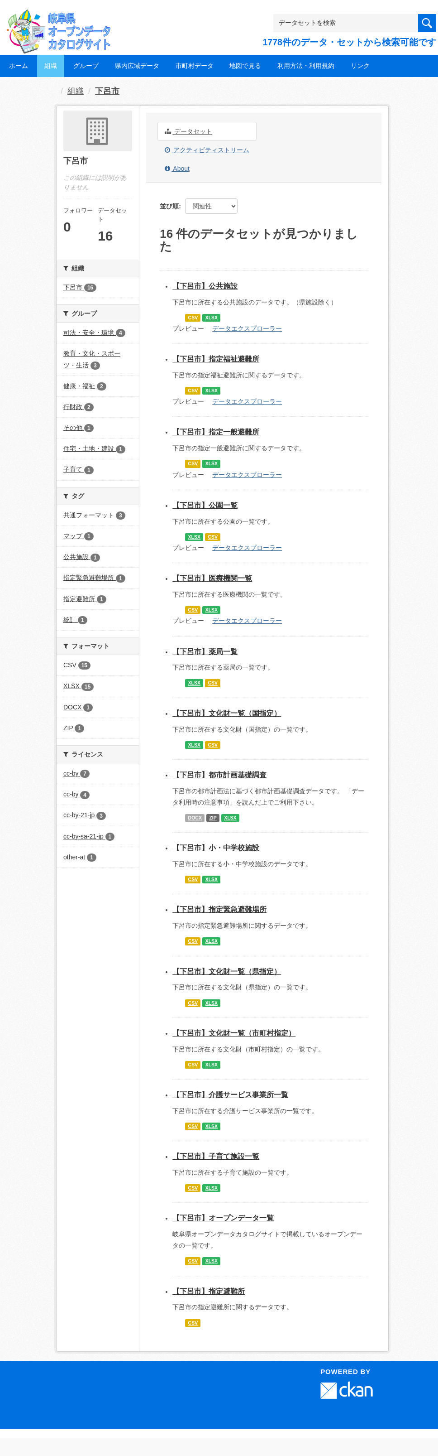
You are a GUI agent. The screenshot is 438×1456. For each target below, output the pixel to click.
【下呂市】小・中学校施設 (215, 848)
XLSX (211, 317)
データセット (188, 131)
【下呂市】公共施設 (205, 286)
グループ (86, 65)
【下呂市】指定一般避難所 (215, 432)
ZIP (212, 817)
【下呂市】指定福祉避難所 (215, 359)
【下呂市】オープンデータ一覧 (223, 1218)
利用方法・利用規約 (305, 65)
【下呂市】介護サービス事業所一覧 (230, 1095)
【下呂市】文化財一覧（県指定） (226, 971)
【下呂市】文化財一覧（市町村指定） (233, 1033)
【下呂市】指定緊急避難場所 (219, 909)
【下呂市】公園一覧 (205, 505)
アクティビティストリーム (207, 150)
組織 (50, 65)
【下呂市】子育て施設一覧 (215, 1156)
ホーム (18, 65)
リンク (360, 65)
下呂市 (107, 91)
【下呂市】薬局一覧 (205, 652)
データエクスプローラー (247, 328)
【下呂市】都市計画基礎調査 (219, 775)
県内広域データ (137, 65)
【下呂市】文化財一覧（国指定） (226, 713)
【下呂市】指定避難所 (208, 1291)
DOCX (195, 817)
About (177, 168)
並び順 (169, 206)
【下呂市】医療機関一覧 (212, 578)
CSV (193, 317)
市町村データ (195, 65)
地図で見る (245, 65)
